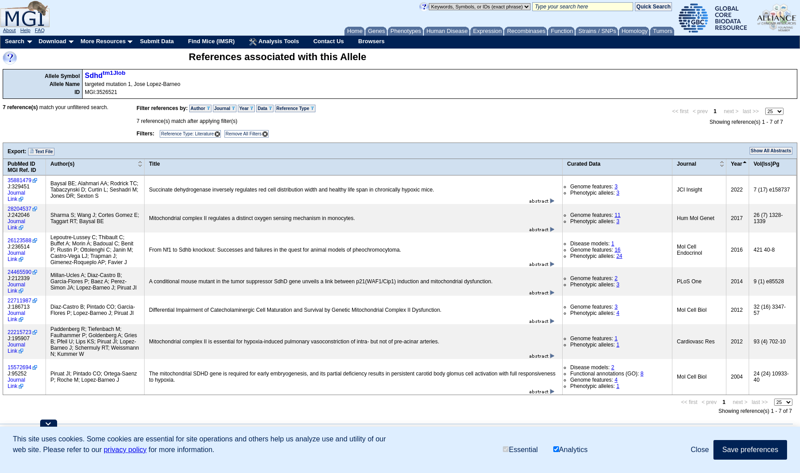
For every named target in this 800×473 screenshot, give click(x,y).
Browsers (371, 41)
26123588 (19, 240)
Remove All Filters (244, 133)
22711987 (19, 301)
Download (52, 41)
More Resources (102, 41)
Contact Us (328, 41)
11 (617, 215)
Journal (224, 108)
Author (200, 108)
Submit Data (157, 41)
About (9, 30)
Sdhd (105, 75)
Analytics (570, 449)
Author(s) (62, 164)
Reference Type (295, 108)
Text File (41, 151)
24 (619, 256)
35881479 (19, 180)
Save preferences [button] (750, 449)
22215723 (19, 332)
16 (617, 250)
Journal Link (16, 196)
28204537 (19, 209)
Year (246, 108)
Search (14, 41)
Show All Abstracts (771, 150)
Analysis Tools (274, 42)
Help (25, 30)
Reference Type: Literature (187, 133)
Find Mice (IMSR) (211, 41)
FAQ (40, 30)
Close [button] (700, 449)
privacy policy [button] (125, 449)
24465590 (19, 272)
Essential (520, 449)
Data (264, 108)
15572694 (19, 367)
